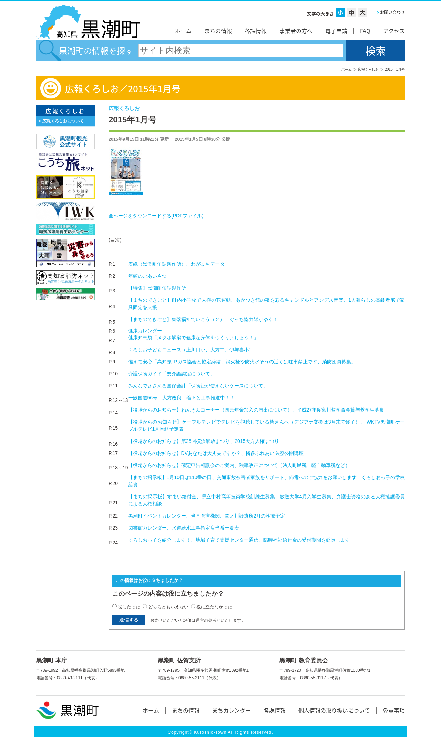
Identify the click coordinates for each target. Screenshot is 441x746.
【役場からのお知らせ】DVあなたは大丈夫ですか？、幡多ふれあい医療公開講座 (216, 453)
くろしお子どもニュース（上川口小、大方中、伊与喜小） (191, 349)
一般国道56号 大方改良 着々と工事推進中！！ (181, 398)
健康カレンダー (145, 330)
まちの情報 (218, 30)
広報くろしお (368, 69)
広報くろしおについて (63, 121)
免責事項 (394, 710)
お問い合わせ (392, 12)
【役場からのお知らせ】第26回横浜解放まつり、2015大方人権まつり (203, 441)
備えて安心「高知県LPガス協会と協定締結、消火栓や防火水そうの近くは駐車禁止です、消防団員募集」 (242, 361)
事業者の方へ (295, 30)
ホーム (183, 30)
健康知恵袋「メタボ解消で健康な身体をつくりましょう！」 (193, 337)
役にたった (129, 606)
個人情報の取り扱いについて (334, 710)
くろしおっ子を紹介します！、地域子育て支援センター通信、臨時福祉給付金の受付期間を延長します (239, 540)
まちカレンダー (231, 710)
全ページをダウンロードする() (156, 216)
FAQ (365, 30)
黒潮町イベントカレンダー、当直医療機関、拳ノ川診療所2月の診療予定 (206, 516)
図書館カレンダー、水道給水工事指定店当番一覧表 (183, 528)
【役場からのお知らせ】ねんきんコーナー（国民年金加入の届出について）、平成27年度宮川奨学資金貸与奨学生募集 (256, 410)
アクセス (394, 30)
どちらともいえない (168, 606)
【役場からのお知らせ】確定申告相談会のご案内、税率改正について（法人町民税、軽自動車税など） (239, 465)
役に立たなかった (214, 606)
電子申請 (336, 30)
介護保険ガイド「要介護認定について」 (171, 373)
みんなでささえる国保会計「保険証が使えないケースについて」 (198, 385)
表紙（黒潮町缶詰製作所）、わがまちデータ (176, 264)
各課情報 (256, 30)
